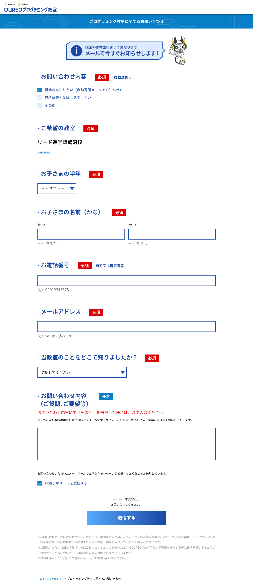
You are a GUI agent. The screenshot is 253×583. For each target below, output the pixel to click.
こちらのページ (93, 559)
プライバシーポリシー (118, 500)
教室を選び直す (56, 152)
